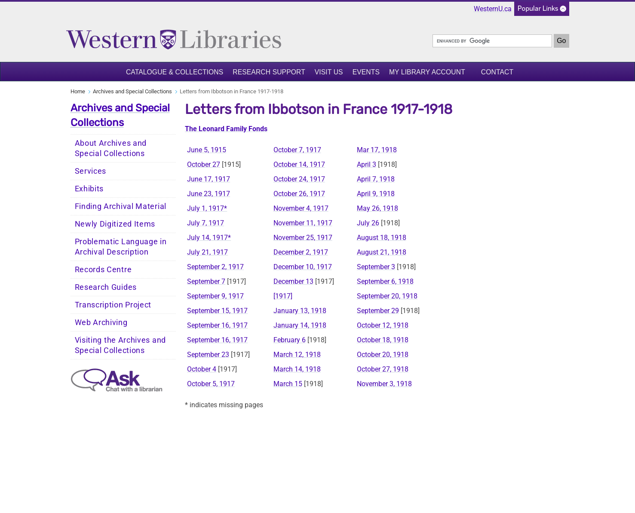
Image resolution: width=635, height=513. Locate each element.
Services (91, 171)
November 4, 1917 (300, 208)
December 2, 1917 (300, 252)
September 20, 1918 (387, 296)
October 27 (203, 164)
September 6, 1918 (385, 281)
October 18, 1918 (382, 340)
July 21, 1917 (207, 252)
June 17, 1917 (208, 179)
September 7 (206, 281)
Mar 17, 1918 (377, 150)
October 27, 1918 (382, 369)
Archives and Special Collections (132, 91)
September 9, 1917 (215, 296)
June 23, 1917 (208, 194)
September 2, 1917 (215, 267)
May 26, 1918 (377, 208)
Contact (497, 72)
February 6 (289, 340)
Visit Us (329, 72)
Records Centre (103, 269)
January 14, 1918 (299, 325)
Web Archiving (101, 322)
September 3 (376, 267)
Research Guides (106, 287)
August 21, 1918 (381, 252)
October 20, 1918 (382, 354)
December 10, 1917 (302, 267)
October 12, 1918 (382, 325)
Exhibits (89, 188)
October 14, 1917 (299, 164)
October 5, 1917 (211, 384)
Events (366, 72)
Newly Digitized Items (115, 224)
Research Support (269, 72)
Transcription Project (113, 305)
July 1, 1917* (207, 208)
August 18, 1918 (381, 237)
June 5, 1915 (206, 150)
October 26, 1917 (299, 194)
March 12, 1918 (297, 354)
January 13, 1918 (299, 311)
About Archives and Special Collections (111, 148)
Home (78, 91)
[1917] (282, 296)
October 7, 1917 (297, 150)
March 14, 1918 (297, 369)
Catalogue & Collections (174, 72)
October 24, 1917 (299, 179)
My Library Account (427, 72)
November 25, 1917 (302, 237)
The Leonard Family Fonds (226, 129)
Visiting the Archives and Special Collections (120, 345)
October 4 (201, 369)
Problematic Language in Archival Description (121, 246)
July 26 (368, 223)
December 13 (293, 281)
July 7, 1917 (205, 223)
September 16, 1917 (217, 325)
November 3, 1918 (384, 384)
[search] (492, 40)
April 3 (366, 164)
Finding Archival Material (121, 206)
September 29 (378, 311)
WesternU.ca (493, 9)
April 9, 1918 (376, 194)
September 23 (208, 354)
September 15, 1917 (217, 311)
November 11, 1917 (302, 223)
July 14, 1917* (209, 237)
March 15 (287, 384)
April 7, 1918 (376, 179)
